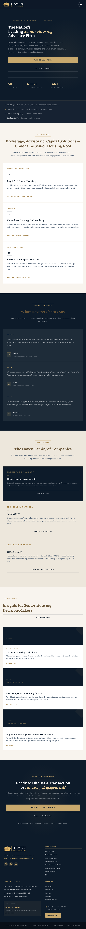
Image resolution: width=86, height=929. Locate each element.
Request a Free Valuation (43, 816)
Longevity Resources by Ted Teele (15, 896)
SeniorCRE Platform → (13, 907)
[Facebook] (11, 864)
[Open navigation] (80, 4)
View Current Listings (43, 569)
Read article (11, 745)
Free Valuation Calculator (53, 865)
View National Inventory (43, 68)
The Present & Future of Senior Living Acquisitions (20, 886)
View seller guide (13, 704)
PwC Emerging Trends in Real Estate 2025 (18, 890)
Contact (68, 925)
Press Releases (50, 871)
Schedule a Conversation (43, 808)
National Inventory (51, 855)
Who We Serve (50, 851)
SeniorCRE (76, 925)
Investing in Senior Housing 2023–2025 (17, 893)
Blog (46, 875)
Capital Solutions (51, 861)
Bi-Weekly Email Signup (53, 868)
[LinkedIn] (6, 864)
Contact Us (49, 890)
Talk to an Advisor (43, 60)
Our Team (48, 896)
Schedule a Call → (53, 915)
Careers (48, 893)
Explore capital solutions (18, 277)
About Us (48, 886)
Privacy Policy (58, 925)
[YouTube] (16, 864)
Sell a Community (51, 858)
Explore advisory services (18, 235)
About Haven (43, 493)
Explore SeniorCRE (43, 531)
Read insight (11, 663)
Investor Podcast (51, 900)
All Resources (43, 618)
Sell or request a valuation (19, 196)
